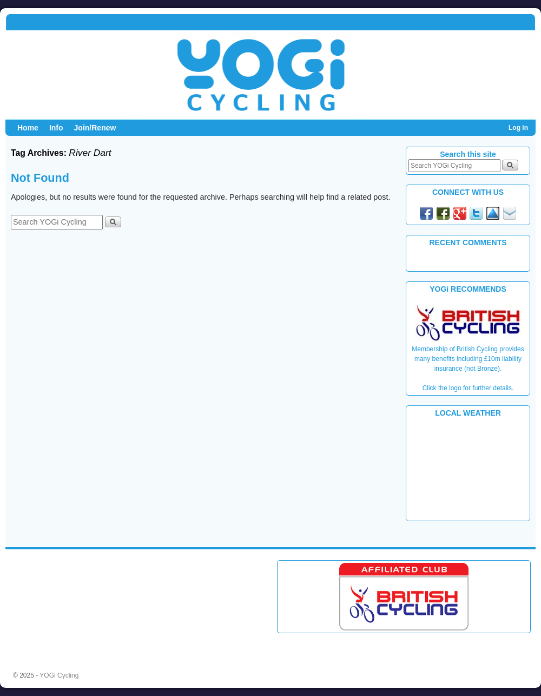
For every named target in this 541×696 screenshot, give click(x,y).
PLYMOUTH (467, 468)
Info (56, 127)
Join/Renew (95, 127)
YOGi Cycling (58, 675)
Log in (518, 128)
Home (27, 127)
